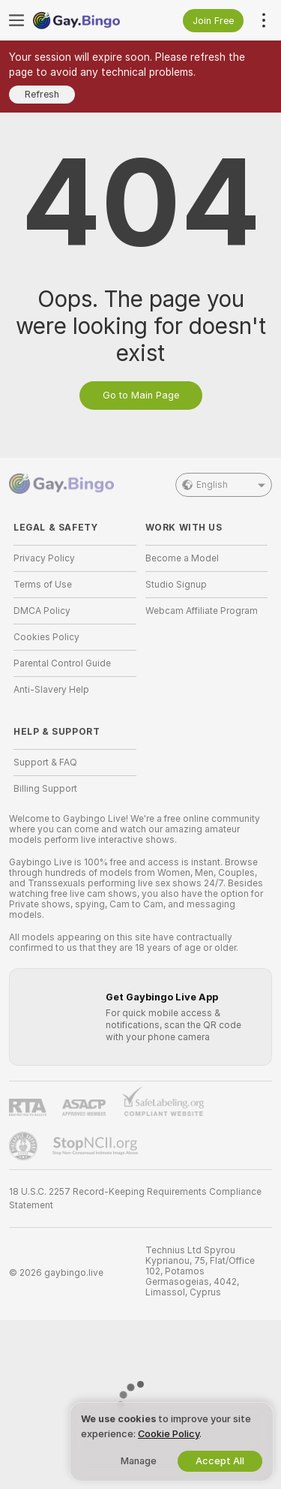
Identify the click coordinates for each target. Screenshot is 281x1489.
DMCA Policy (41, 611)
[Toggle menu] (16, 20)
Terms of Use (42, 584)
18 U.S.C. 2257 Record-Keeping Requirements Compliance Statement (135, 1199)
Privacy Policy (44, 558)
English (223, 485)
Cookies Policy (46, 637)
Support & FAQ (45, 762)
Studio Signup (176, 584)
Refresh (42, 94)
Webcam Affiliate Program (201, 611)
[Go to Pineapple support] (24, 1146)
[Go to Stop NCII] (96, 1146)
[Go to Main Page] (87, 20)
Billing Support (45, 789)
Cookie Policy (168, 1433)
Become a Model (182, 558)
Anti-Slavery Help (51, 689)
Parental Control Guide (62, 663)
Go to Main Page (141, 395)
